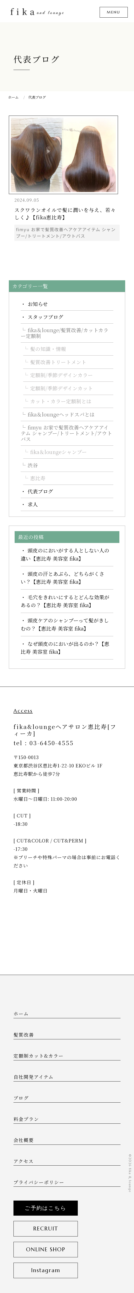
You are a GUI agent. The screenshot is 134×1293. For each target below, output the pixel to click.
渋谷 (33, 465)
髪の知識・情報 (48, 348)
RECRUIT (45, 1228)
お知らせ (38, 303)
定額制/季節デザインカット (61, 388)
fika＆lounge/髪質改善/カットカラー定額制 (64, 332)
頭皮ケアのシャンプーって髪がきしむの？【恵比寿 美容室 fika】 (65, 624)
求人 (33, 504)
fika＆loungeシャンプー (58, 451)
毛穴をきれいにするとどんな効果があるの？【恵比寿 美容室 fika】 (65, 601)
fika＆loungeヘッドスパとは (61, 414)
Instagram (45, 1270)
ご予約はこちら (45, 1208)
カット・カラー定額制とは (61, 401)
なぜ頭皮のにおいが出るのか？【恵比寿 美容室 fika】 (65, 647)
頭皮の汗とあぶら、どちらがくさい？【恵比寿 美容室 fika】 (62, 577)
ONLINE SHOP (45, 1249)
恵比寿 (38, 478)
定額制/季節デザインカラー (61, 374)
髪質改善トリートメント (58, 362)
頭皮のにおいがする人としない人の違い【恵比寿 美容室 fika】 (65, 554)
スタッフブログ (45, 316)
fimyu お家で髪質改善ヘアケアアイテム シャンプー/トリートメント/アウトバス (66, 433)
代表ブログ (40, 491)
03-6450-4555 (51, 743)
